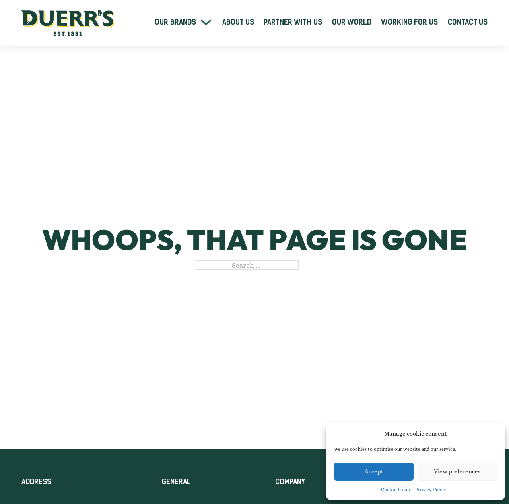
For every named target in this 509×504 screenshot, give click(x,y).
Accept (374, 471)
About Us (238, 22)
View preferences (457, 471)
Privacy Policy (431, 489)
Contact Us (468, 22)
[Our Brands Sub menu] (206, 22)
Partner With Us (293, 22)
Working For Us (409, 22)
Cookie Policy (396, 489)
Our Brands (175, 22)
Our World (351, 22)
